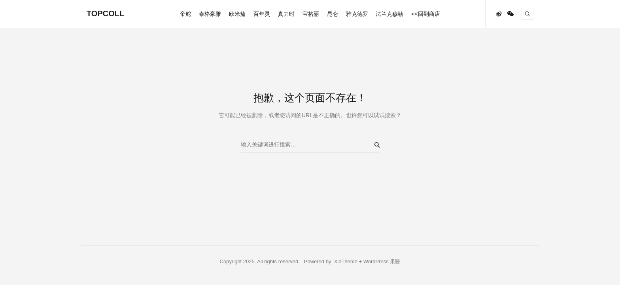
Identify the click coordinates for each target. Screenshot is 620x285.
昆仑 (332, 14)
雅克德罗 (357, 14)
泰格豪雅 (210, 14)
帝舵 (185, 14)
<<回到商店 (425, 14)
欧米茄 (237, 14)
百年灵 (261, 14)
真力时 (286, 14)
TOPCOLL (105, 13)
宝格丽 (310, 14)
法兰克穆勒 (389, 14)
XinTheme (345, 261)
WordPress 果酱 (382, 261)
